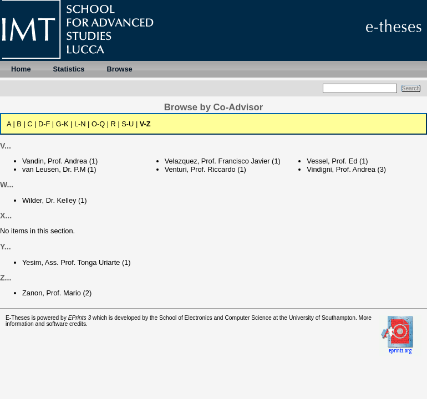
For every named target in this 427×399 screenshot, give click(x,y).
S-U (127, 124)
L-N (80, 124)
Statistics (69, 69)
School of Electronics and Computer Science (215, 318)
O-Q (98, 124)
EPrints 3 (80, 318)
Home (21, 69)
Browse (119, 69)
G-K (62, 124)
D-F (44, 124)
